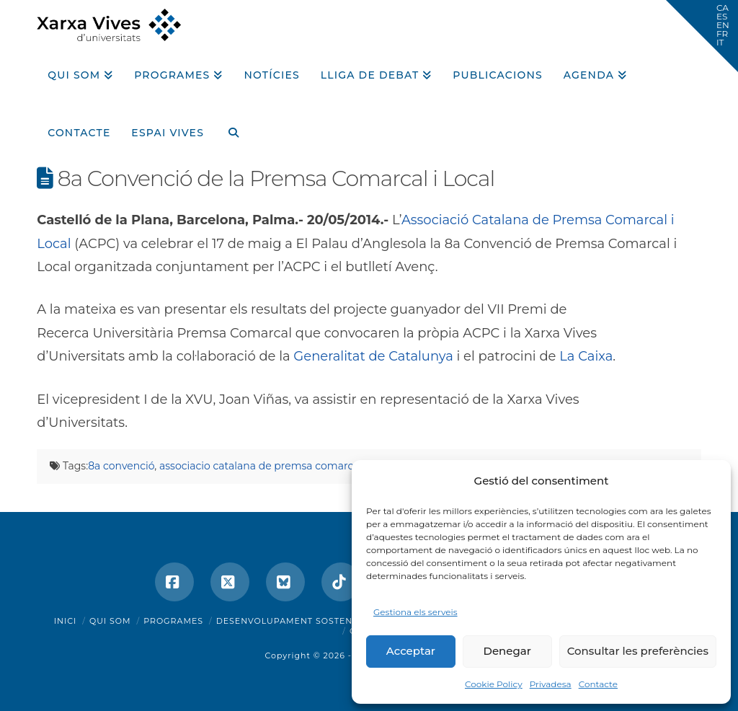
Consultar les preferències (637, 651)
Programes (173, 621)
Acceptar (410, 651)
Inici (65, 621)
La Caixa (586, 356)
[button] (702, 36)
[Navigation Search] (227, 127)
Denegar (507, 651)
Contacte (598, 684)
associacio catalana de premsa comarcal (260, 465)
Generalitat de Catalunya (373, 356)
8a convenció (121, 465)
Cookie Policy (494, 684)
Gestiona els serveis (415, 611)
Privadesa (551, 684)
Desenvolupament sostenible (295, 621)
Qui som (110, 621)
